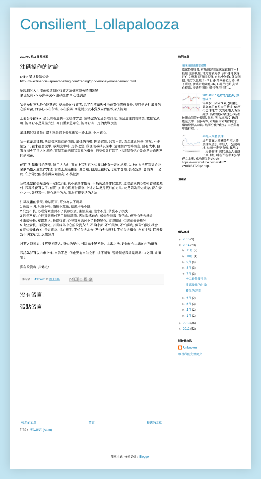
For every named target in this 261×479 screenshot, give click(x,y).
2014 (186, 245)
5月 (189, 304)
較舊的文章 (154, 422)
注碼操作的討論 (196, 285)
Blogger (144, 456)
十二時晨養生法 (196, 279)
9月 (189, 262)
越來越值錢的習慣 (194, 65)
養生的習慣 (193, 290)
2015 (186, 239)
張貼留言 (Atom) (41, 430)
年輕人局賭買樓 (213, 136)
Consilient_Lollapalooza (99, 24)
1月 (189, 315)
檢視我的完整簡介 (190, 354)
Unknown (190, 347)
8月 (189, 267)
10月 (190, 256)
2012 (186, 328)
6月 (189, 298)
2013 (186, 323)
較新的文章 (28, 422)
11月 (190, 250)
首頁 (92, 422)
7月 (189, 274)
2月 (189, 309)
